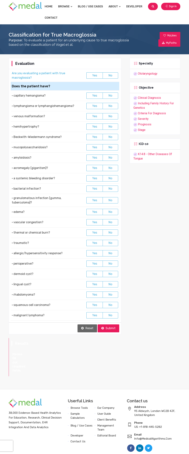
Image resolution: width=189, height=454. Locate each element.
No (110, 75)
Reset (87, 328)
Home (49, 6)
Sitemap (174, 447)
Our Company (105, 391)
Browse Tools (79, 391)
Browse (65, 6)
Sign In (171, 6)
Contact (51, 17)
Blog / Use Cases (90, 6)
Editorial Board (106, 419)
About (115, 6)
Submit (108, 328)
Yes (94, 75)
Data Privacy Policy (152, 447)
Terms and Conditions (122, 447)
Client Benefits (106, 403)
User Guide (104, 397)
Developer (134, 6)
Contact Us (78, 425)
